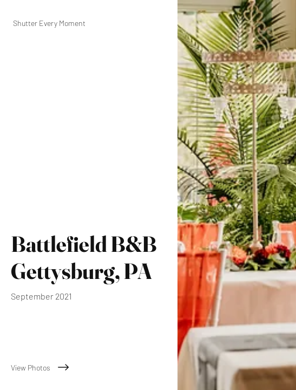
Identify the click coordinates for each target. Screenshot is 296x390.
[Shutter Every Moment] (89, 23)
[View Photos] (89, 367)
